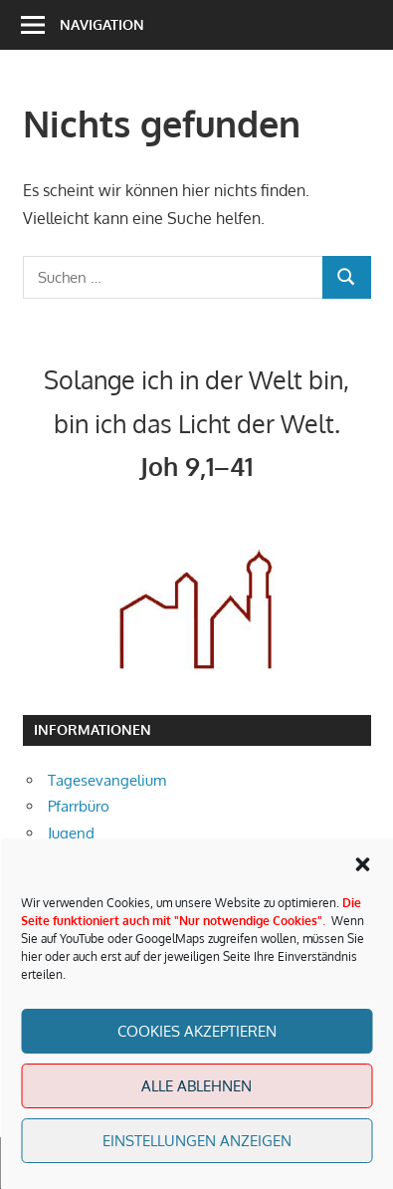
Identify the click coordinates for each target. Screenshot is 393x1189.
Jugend (71, 833)
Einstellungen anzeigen (197, 1140)
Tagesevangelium (107, 780)
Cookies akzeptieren (197, 1031)
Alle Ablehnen (196, 1085)
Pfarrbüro (78, 806)
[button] (362, 864)
